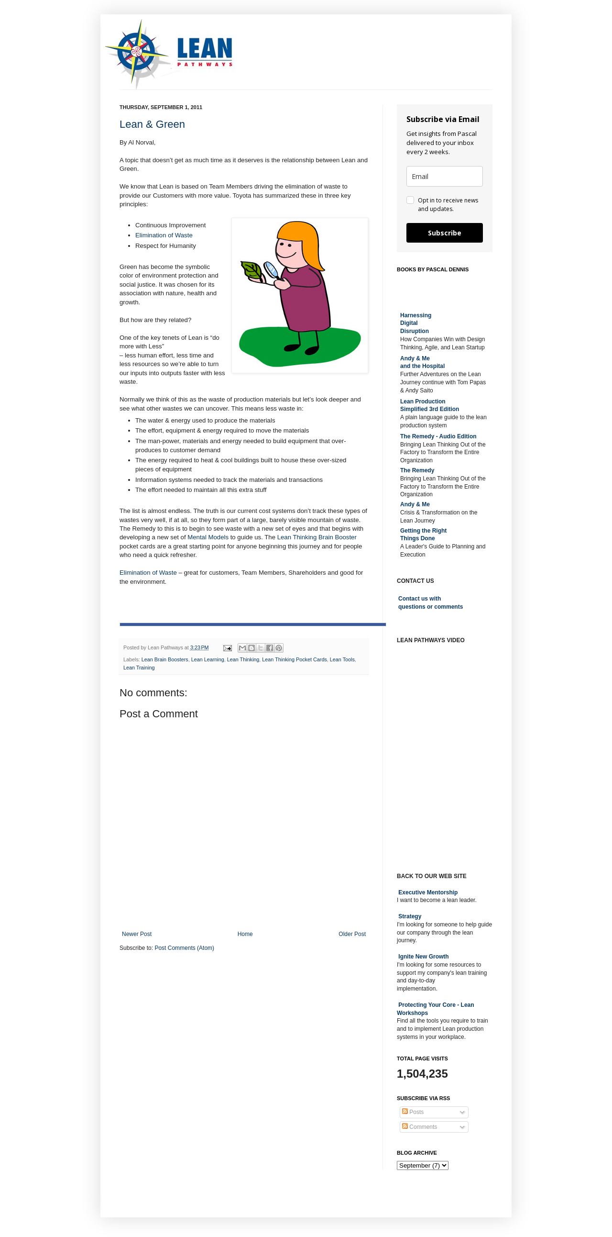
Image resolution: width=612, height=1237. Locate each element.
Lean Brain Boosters (165, 659)
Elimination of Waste (164, 235)
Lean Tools (342, 659)
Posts (413, 1112)
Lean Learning (207, 659)
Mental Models (208, 537)
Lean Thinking (243, 659)
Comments (419, 1127)
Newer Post (137, 934)
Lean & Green (152, 124)
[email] (444, 176)
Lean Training (138, 667)
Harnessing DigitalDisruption (415, 323)
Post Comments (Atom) (184, 948)
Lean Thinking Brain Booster (317, 537)
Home (245, 934)
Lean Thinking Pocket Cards (294, 659)
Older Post (352, 934)
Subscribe (444, 232)
